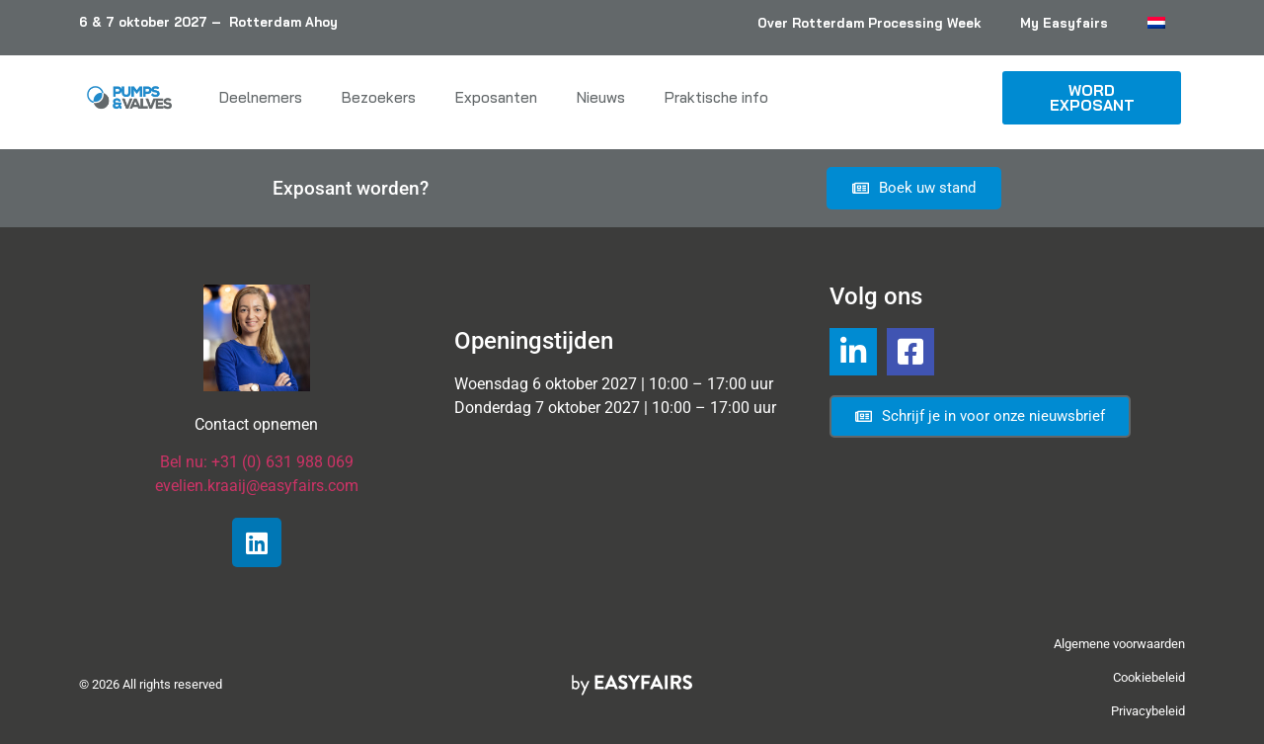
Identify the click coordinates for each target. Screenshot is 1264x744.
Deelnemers (260, 97)
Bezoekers (379, 97)
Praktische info (716, 97)
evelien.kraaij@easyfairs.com (256, 485)
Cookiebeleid (1149, 677)
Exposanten (496, 97)
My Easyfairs (1064, 23)
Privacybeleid (1148, 710)
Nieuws (601, 97)
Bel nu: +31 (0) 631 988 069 (257, 462)
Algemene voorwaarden (1119, 643)
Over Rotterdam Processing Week (869, 23)
